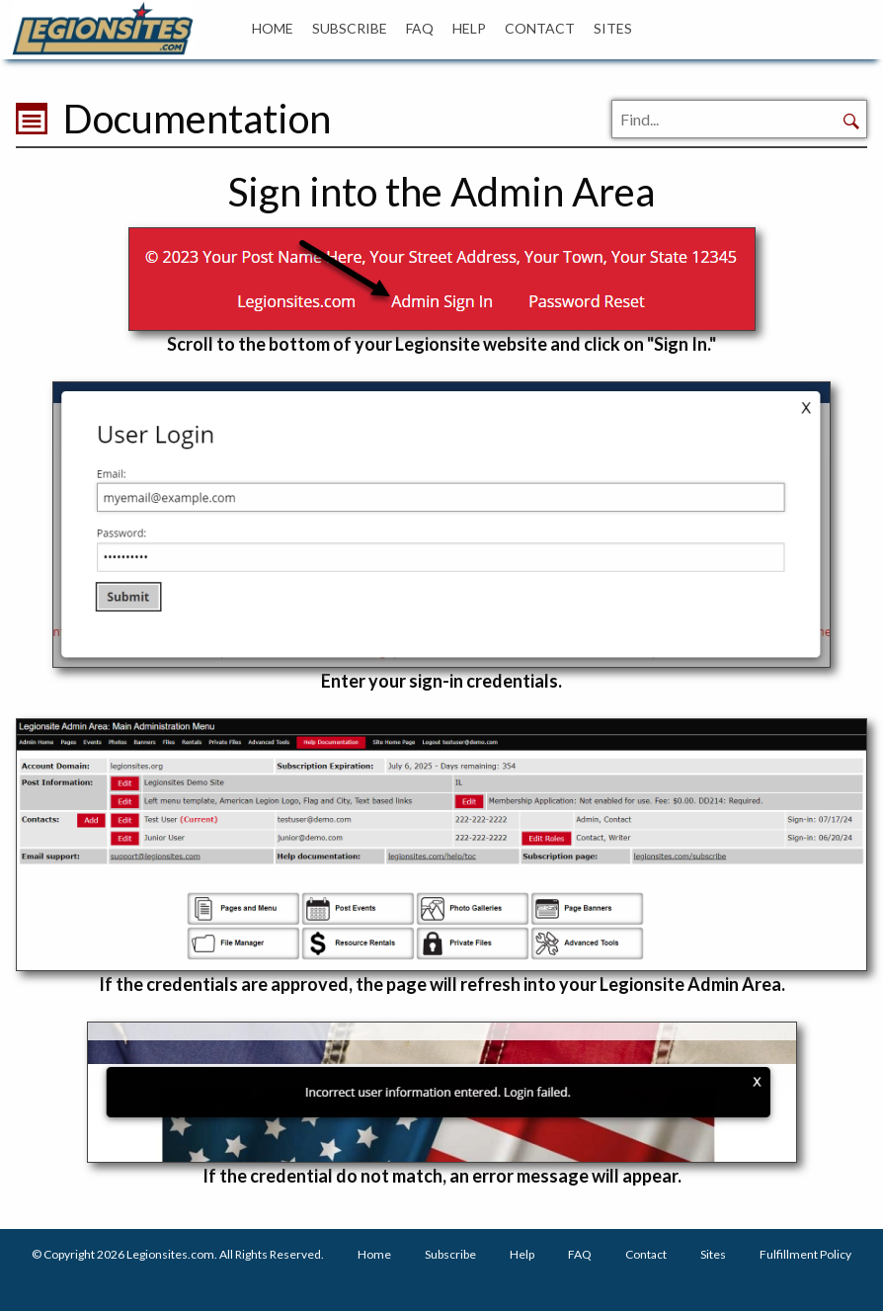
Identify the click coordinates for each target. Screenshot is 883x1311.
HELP (469, 28)
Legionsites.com (170, 1254)
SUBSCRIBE (349, 28)
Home (374, 1254)
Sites (713, 1254)
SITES (613, 28)
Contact (646, 1254)
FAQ (420, 28)
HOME (272, 28)
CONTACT (540, 28)
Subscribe (450, 1254)
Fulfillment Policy (805, 1254)
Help (522, 1254)
